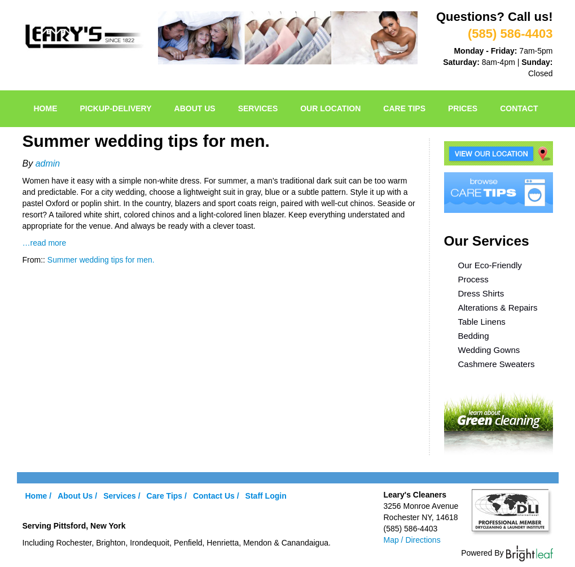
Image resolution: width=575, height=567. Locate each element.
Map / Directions (412, 539)
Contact (519, 108)
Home (46, 108)
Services (258, 108)
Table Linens (482, 321)
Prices (462, 108)
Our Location (330, 108)
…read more (45, 242)
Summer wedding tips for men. (101, 259)
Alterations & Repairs (498, 307)
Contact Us (214, 495)
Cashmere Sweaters (496, 364)
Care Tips (404, 108)
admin (48, 163)
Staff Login (266, 495)
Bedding (473, 336)
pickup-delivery (116, 108)
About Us (195, 108)
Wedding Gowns (489, 350)
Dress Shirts (481, 293)
